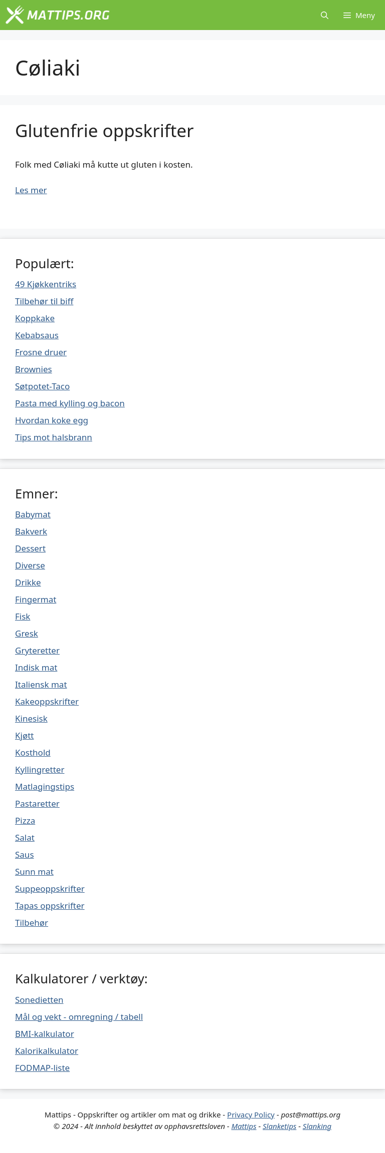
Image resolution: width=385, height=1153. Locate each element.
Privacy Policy (251, 1114)
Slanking (317, 1126)
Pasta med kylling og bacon (70, 403)
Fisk (22, 616)
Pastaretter (37, 803)
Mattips (243, 1126)
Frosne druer (41, 352)
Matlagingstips (44, 786)
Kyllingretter (39, 769)
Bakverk (31, 531)
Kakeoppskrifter (47, 701)
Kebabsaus (37, 335)
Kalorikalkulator (46, 1050)
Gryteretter (37, 650)
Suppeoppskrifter (50, 888)
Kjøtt (24, 735)
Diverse (30, 565)
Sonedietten (39, 999)
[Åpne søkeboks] (324, 15)
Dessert (30, 548)
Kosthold (33, 752)
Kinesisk (31, 718)
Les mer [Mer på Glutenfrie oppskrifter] (31, 190)
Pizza (25, 820)
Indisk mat (36, 667)
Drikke (28, 582)
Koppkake (35, 318)
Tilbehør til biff (44, 301)
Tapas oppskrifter (50, 905)
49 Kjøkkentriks (45, 284)
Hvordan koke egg (51, 420)
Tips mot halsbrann (53, 437)
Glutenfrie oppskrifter (104, 130)
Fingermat (35, 599)
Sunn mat (34, 871)
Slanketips (279, 1126)
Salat (25, 837)
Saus (24, 854)
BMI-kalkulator (44, 1033)
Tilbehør (31, 922)
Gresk (26, 633)
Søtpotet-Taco (42, 386)
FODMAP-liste (42, 1067)
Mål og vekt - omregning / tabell (79, 1016)
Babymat (33, 514)
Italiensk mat (41, 684)
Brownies (33, 369)
